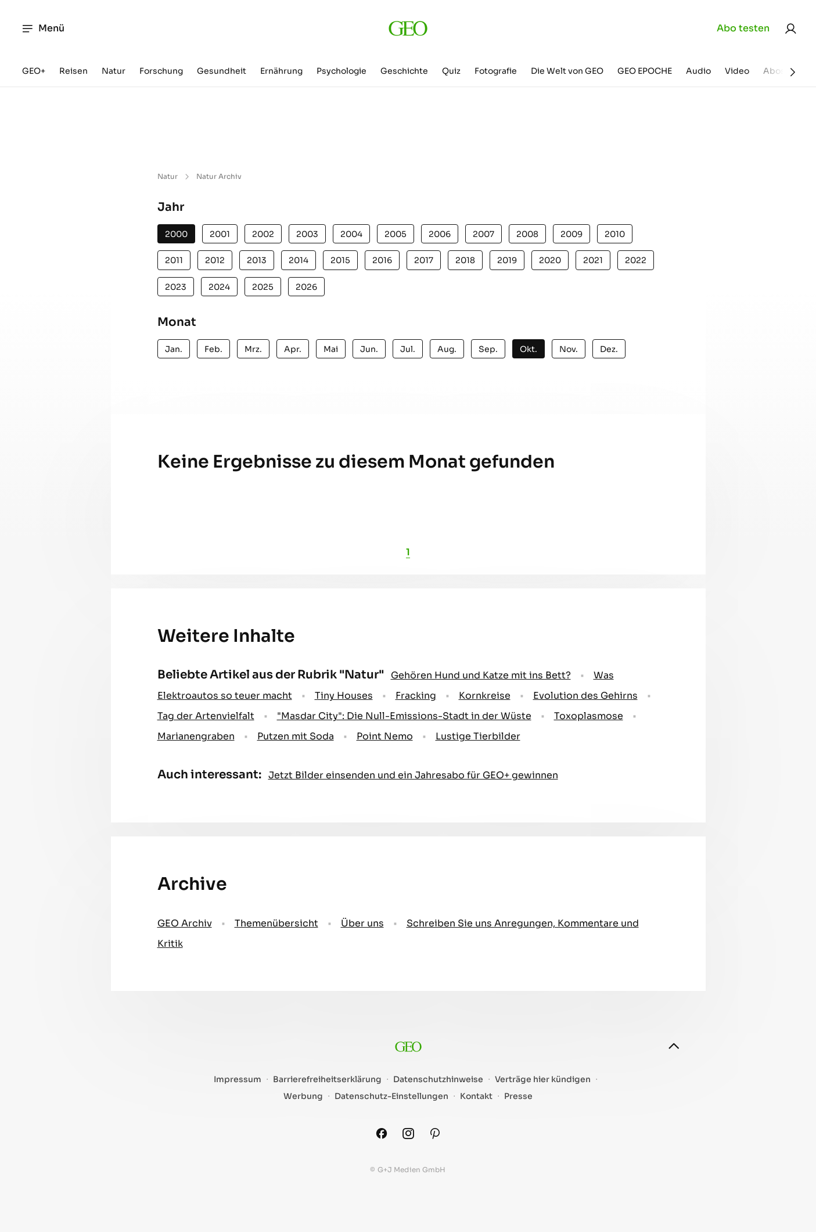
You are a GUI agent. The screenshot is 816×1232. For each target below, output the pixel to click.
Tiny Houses (344, 695)
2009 (571, 234)
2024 (219, 287)
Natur (113, 71)
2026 (306, 287)
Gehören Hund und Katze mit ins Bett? (481, 675)
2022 (635, 260)
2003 (307, 234)
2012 (215, 260)
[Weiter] (792, 72)
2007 (483, 234)
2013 (257, 260)
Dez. (609, 349)
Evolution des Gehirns (585, 695)
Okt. (528, 349)
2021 (593, 260)
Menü (42, 28)
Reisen (73, 71)
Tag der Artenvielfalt (205, 716)
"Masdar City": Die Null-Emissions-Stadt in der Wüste (404, 716)
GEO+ (33, 71)
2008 (527, 234)
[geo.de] (408, 28)
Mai (330, 349)
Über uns (362, 923)
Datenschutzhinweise (438, 1079)
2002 (263, 234)
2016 (382, 260)
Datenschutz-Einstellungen (391, 1096)
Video (737, 71)
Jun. (369, 349)
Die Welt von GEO (567, 71)
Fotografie (495, 71)
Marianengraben (196, 736)
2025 (263, 287)
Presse (518, 1096)
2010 (615, 234)
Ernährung (281, 71)
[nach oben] (673, 1046)
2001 (220, 234)
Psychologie (341, 71)
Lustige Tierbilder (478, 736)
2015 (340, 260)
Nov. (568, 349)
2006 (440, 234)
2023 (175, 287)
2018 (465, 260)
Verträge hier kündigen (543, 1079)
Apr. (292, 349)
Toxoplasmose (588, 716)
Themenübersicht (276, 923)
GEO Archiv (184, 923)
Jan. (173, 349)
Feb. (213, 349)
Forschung (161, 71)
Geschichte (404, 71)
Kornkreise (485, 695)
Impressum (237, 1079)
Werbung (303, 1096)
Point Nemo (385, 736)
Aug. (446, 349)
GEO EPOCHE (644, 71)
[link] (790, 28)
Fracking (416, 695)
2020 (550, 260)
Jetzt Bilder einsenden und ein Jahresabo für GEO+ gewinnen (413, 775)
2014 (298, 260)
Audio (698, 71)
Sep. (488, 349)
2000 (176, 234)
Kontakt (476, 1096)
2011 (174, 260)
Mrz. (253, 349)
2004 (351, 234)
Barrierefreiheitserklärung (327, 1079)
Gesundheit (221, 71)
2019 (507, 260)
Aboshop (782, 71)
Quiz (451, 71)
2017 (423, 260)
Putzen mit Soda (295, 736)
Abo (743, 28)
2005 (395, 234)
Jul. (407, 349)
